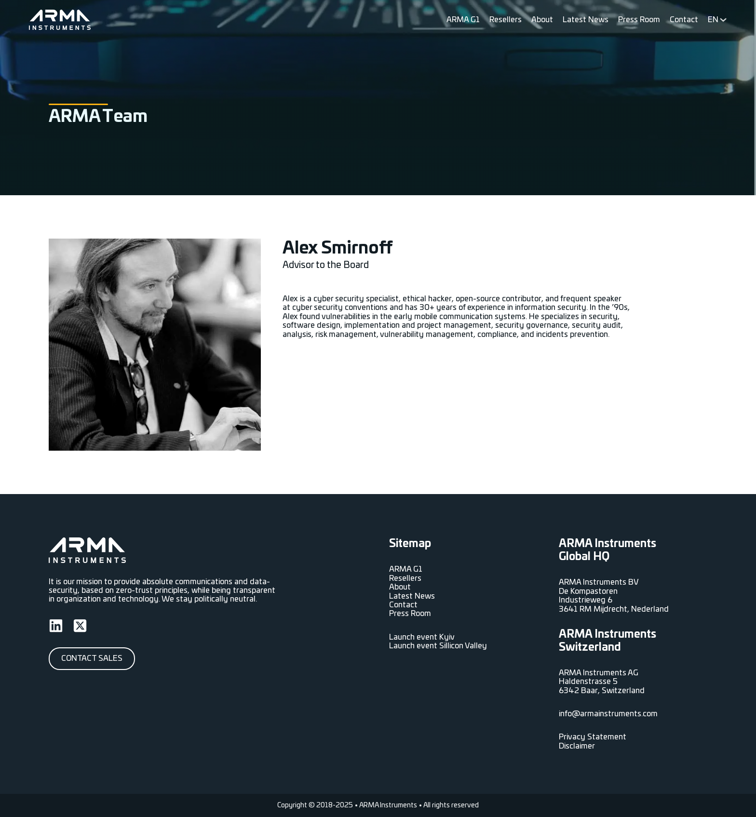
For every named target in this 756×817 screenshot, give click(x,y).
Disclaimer (577, 746)
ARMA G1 (463, 20)
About (542, 20)
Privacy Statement (592, 737)
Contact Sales (91, 658)
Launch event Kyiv (422, 637)
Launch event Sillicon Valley (438, 646)
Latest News (585, 20)
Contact (684, 20)
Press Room (639, 20)
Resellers (505, 20)
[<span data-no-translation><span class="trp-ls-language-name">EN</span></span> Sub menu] (723, 20)
